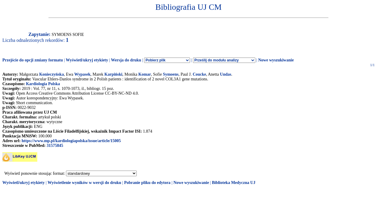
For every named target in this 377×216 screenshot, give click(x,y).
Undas (225, 74)
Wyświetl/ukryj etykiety (87, 60)
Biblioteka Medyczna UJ (233, 182)
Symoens (170, 74)
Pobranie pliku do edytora (147, 182)
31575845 (54, 145)
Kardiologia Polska (43, 84)
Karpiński (113, 74)
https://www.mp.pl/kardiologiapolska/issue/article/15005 (71, 141)
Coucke (199, 74)
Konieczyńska (51, 74)
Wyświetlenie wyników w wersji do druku (84, 182)
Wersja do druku (126, 60)
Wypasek (82, 74)
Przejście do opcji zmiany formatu (32, 60)
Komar (144, 74)
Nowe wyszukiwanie (276, 60)
